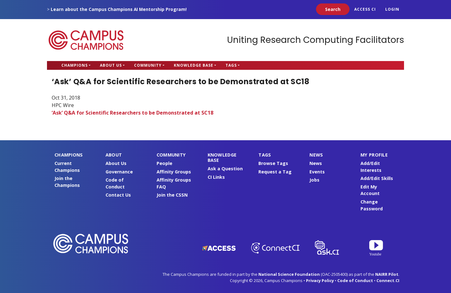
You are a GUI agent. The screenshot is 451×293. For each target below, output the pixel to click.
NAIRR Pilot (386, 274)
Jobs (314, 180)
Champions (74, 65)
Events (317, 172)
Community (148, 65)
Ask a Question (225, 169)
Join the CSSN (172, 195)
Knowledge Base (193, 65)
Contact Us (118, 195)
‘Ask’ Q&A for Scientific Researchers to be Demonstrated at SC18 (132, 112)
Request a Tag (275, 172)
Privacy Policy (320, 280)
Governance (119, 172)
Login (392, 9)
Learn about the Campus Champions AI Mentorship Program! (119, 9)
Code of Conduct (355, 280)
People (164, 163)
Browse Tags (273, 163)
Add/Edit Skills (376, 178)
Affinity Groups (174, 172)
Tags (231, 65)
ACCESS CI (365, 9)
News (315, 163)
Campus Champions (86, 40)
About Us (111, 65)
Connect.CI (387, 280)
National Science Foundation (289, 274)
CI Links (216, 177)
